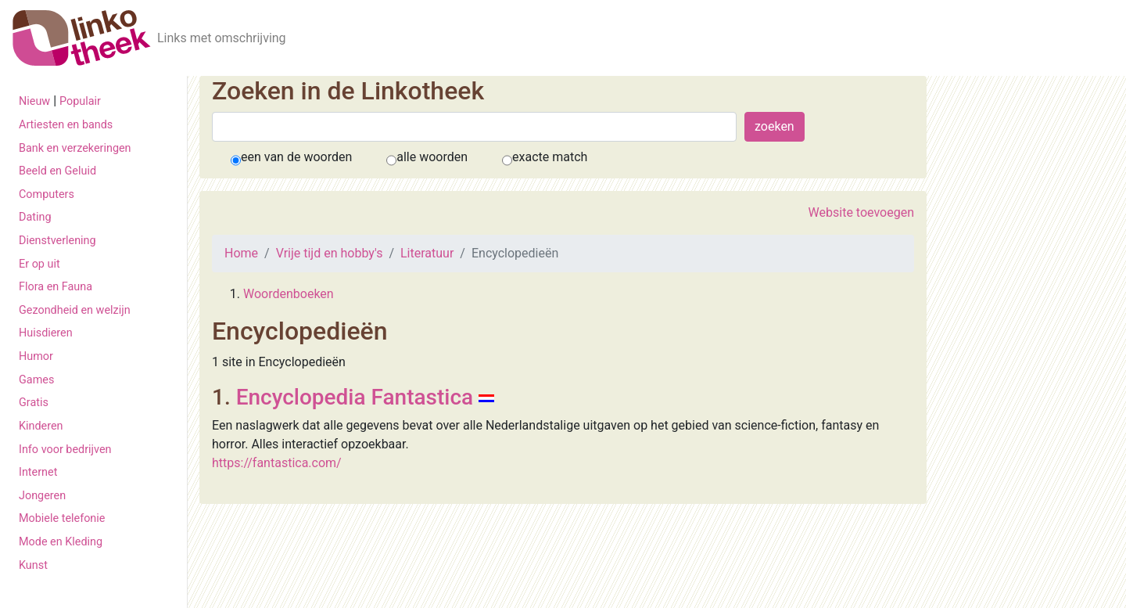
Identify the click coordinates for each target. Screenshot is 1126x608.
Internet (38, 472)
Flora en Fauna (55, 286)
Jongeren (42, 495)
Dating (35, 217)
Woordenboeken (288, 293)
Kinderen (41, 426)
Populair (80, 101)
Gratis (33, 402)
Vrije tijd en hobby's (329, 253)
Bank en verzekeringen (75, 148)
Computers (46, 194)
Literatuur (427, 253)
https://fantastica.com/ (277, 462)
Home (241, 253)
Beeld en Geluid (57, 171)
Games (36, 380)
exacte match (549, 156)
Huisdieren (46, 333)
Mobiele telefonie (62, 518)
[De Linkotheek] (82, 38)
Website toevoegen (861, 212)
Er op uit (39, 264)
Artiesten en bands (66, 124)
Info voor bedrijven (65, 449)
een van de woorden (296, 156)
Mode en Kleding (60, 542)
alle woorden (432, 156)
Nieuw (34, 101)
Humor (36, 356)
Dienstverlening (57, 240)
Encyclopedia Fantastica (355, 397)
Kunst (33, 565)
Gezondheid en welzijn (75, 310)
